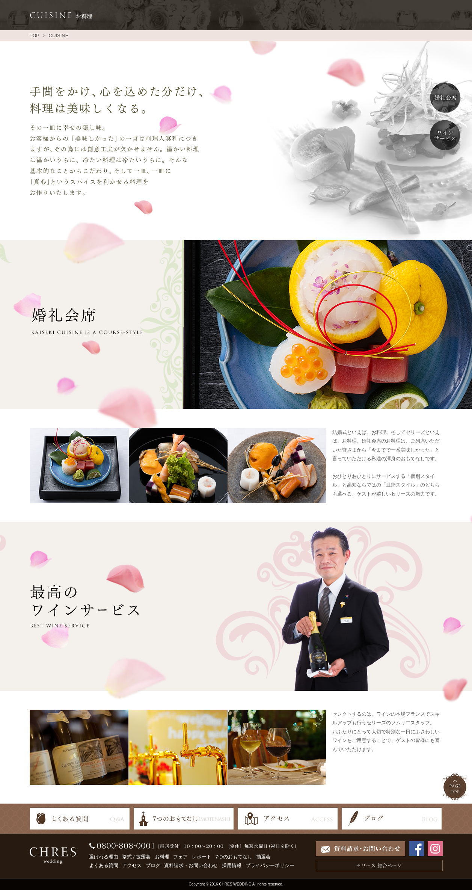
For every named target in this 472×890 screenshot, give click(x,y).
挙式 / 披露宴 (136, 857)
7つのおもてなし (233, 857)
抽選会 (263, 857)
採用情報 (231, 865)
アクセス (132, 865)
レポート (201, 857)
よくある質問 (103, 865)
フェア (180, 857)
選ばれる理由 (103, 857)
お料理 (162, 857)
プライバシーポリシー (270, 865)
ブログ (153, 865)
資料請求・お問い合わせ (191, 865)
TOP (34, 35)
